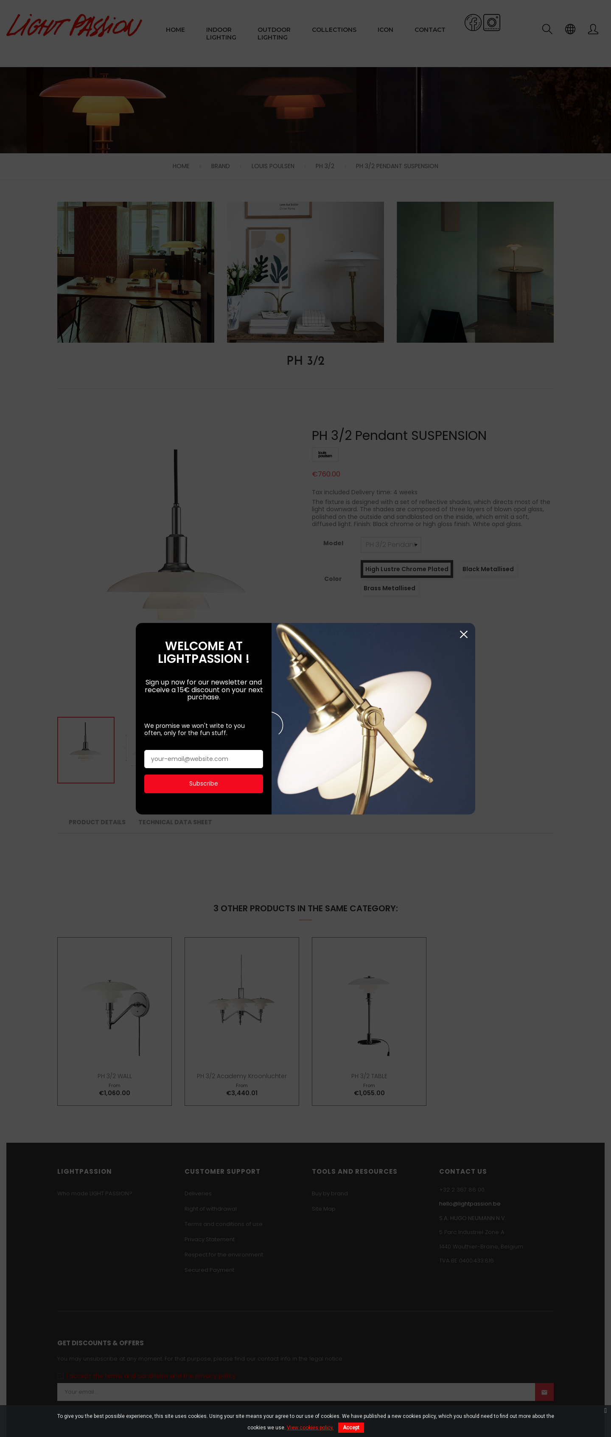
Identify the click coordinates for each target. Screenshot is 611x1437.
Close (463, 573)
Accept (351, 1428)
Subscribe (203, 722)
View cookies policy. (310, 1428)
